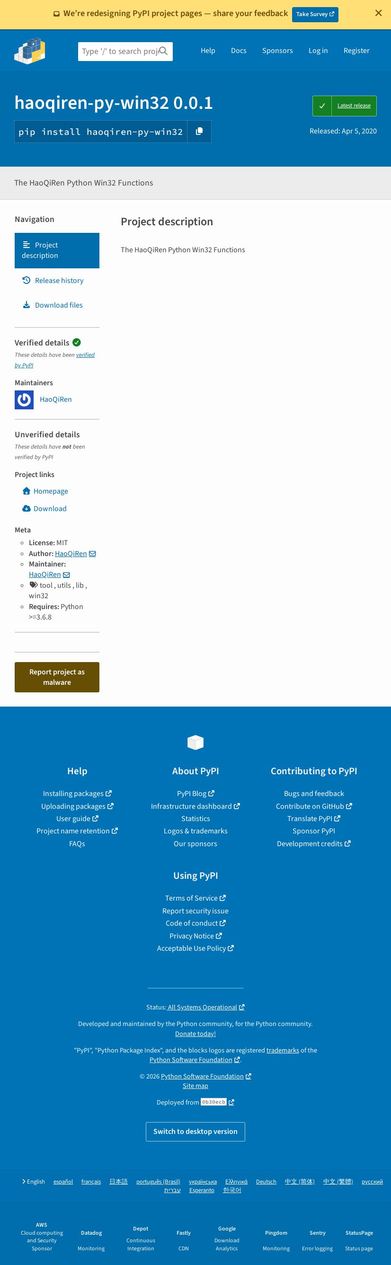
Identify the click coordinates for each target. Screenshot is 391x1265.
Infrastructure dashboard (191, 806)
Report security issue (195, 911)
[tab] (57, 250)
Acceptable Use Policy (191, 948)
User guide (73, 819)
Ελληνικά (236, 1182)
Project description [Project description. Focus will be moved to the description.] (40, 250)
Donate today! (195, 1034)
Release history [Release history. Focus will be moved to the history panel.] (52, 280)
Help (208, 50)
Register (357, 50)
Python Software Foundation (191, 1060)
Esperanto (201, 1190)
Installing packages (73, 793)
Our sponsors (195, 844)
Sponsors (277, 50)
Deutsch (266, 1182)
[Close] (378, 13)
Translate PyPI (309, 819)
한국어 (232, 1190)
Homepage (45, 491)
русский (372, 1182)
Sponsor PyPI (314, 831)
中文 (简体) (300, 1182)
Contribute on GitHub (310, 806)
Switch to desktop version (195, 1131)
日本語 (118, 1182)
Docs (239, 50)
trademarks (283, 1050)
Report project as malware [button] (57, 677)
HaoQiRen (71, 553)
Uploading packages (73, 806)
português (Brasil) (158, 1182)
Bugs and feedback (314, 793)
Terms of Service (191, 898)
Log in (318, 50)
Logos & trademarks (196, 831)
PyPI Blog (191, 793)
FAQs (77, 844)
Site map (195, 1086)
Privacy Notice (191, 936)
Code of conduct (192, 923)
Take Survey (312, 14)
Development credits (310, 844)
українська (203, 1182)
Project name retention (73, 831)
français (91, 1182)
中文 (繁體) (338, 1182)
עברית (172, 1190)
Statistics (195, 819)
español (63, 1182)
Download (44, 509)
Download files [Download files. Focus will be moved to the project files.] (52, 305)
